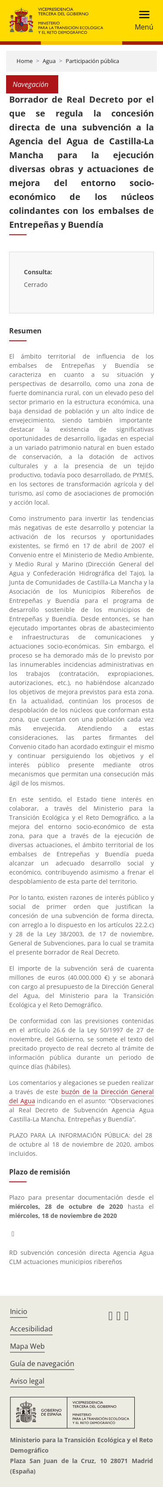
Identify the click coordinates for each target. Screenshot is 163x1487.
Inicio (18, 1311)
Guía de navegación (42, 1363)
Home (25, 61)
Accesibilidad (31, 1329)
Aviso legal (27, 1381)
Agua (49, 61)
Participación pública (92, 61)
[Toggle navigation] (141, 20)
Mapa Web (27, 1346)
